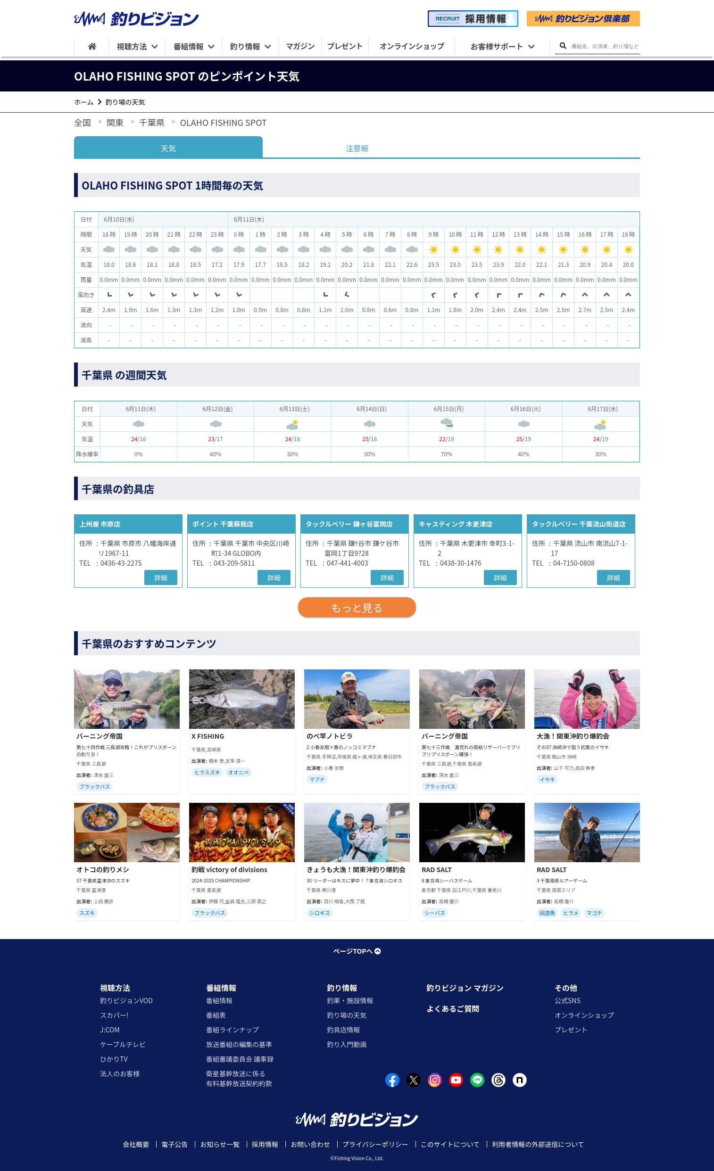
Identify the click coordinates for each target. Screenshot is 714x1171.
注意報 (357, 148)
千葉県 (152, 122)
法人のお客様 (120, 1073)
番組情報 (221, 987)
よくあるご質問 (452, 1008)
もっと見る (357, 607)
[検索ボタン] (563, 46)
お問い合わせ (310, 1144)
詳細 (160, 577)
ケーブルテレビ (123, 1044)
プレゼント (571, 1029)
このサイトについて (450, 1144)
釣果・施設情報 (350, 1000)
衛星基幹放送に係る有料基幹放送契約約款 (239, 1078)
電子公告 (174, 1144)
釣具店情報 (343, 1029)
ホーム (84, 102)
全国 (82, 122)
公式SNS (568, 1000)
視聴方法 (115, 987)
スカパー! (114, 1015)
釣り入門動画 (346, 1044)
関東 (115, 122)
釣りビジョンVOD (126, 1000)
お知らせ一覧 (220, 1144)
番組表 (216, 1015)
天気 (168, 148)
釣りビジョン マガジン (465, 987)
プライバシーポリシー (375, 1144)
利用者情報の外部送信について (538, 1144)
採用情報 (265, 1144)
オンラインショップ (584, 1015)
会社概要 (136, 1144)
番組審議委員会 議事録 (240, 1059)
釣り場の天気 (125, 102)
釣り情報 (342, 987)
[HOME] (92, 46)
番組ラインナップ (232, 1029)
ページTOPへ (357, 951)
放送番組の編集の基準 (239, 1044)
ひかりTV (113, 1059)
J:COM (110, 1029)
